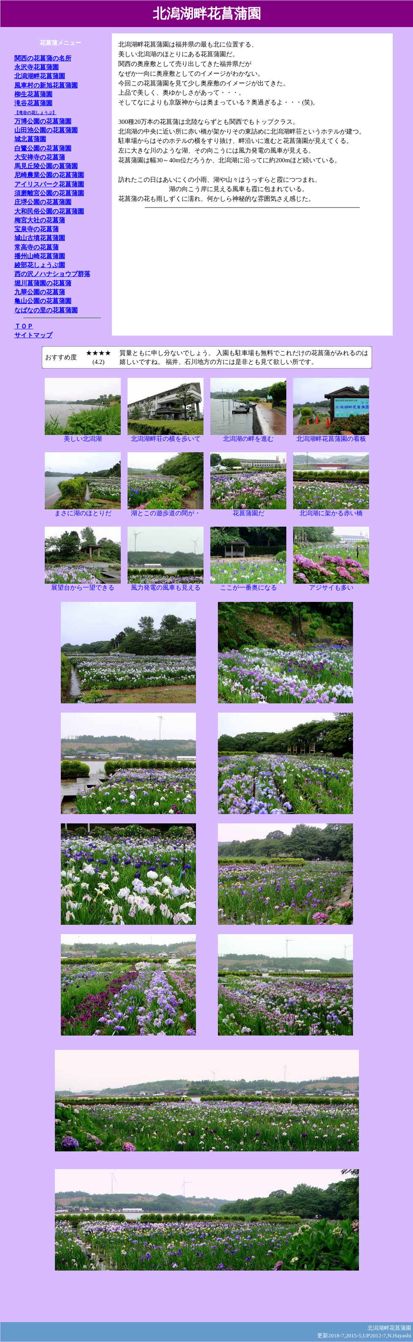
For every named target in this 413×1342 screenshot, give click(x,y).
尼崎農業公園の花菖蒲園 (49, 174)
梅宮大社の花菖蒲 (39, 220)
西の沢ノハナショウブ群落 (52, 273)
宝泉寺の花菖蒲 (36, 228)
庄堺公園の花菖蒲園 (42, 201)
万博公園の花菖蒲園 (42, 121)
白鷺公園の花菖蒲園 (42, 148)
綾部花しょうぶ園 (39, 264)
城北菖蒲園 (30, 138)
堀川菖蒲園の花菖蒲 (42, 283)
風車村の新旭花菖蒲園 (46, 85)
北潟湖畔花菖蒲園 (39, 75)
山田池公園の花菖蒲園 (46, 130)
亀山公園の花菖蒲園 (42, 300)
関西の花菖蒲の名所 (42, 58)
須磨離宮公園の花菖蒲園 (49, 193)
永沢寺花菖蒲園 (36, 67)
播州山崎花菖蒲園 (39, 256)
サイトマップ (33, 335)
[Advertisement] (265, 270)
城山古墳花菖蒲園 (39, 237)
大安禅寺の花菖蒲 (39, 157)
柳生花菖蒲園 (33, 94)
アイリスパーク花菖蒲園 (49, 184)
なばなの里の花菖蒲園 (46, 310)
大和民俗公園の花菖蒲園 (49, 211)
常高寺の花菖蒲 (36, 247)
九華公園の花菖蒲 (39, 291)
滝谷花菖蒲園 (33, 103)
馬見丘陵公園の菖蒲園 (46, 165)
